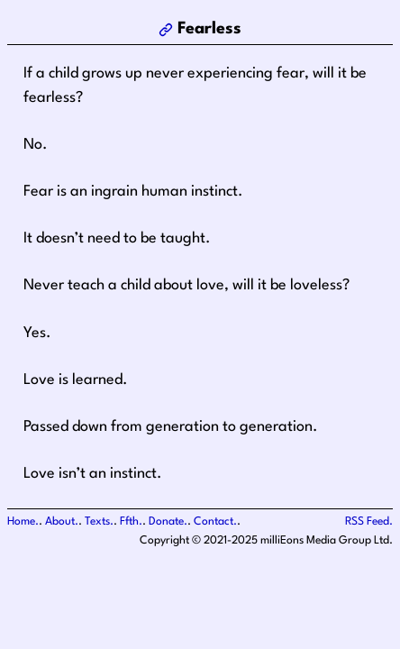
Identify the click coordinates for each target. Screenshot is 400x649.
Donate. (168, 521)
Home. (23, 521)
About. (61, 521)
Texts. (99, 521)
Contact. (215, 521)
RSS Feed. (369, 521)
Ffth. (131, 521)
